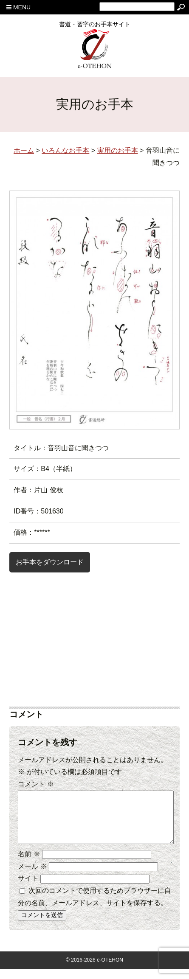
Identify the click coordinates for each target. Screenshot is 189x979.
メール (32, 876)
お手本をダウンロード (50, 562)
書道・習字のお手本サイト (94, 27)
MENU (18, 7)
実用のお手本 (117, 150)
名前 (29, 864)
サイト (28, 888)
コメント (36, 784)
